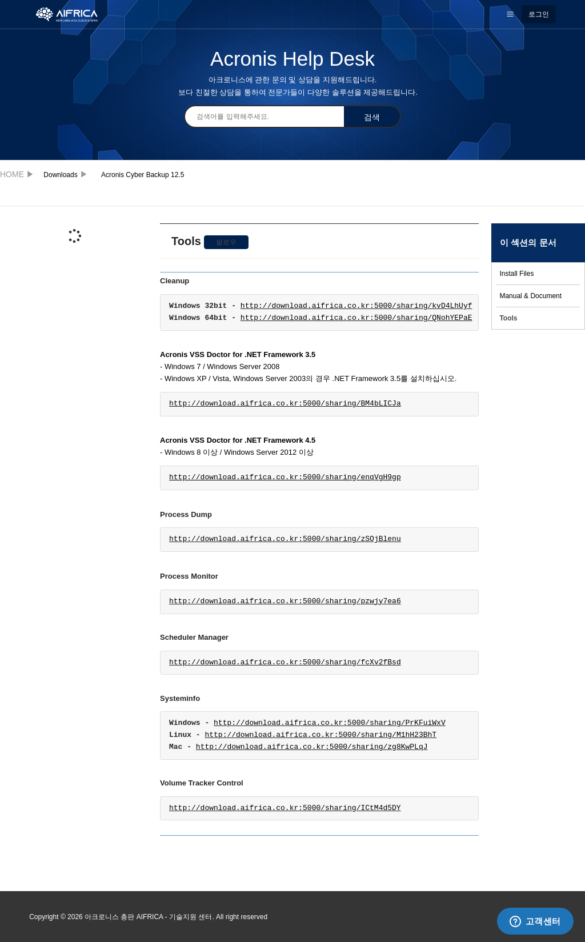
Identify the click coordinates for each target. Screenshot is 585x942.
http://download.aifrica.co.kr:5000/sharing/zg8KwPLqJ (312, 747)
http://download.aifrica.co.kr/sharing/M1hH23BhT (320, 735)
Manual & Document (530, 296)
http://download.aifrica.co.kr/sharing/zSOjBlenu (285, 539)
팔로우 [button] (226, 242)
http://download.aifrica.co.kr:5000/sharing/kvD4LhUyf (356, 306)
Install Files (516, 274)
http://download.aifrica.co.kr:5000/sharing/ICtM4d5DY (285, 808)
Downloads (60, 175)
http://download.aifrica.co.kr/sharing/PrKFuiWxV (330, 723)
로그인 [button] (538, 14)
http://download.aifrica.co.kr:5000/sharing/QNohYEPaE (356, 318)
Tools (508, 318)
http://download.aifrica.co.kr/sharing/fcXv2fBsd (285, 663)
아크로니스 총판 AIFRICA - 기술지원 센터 (13, 174)
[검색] (264, 116)
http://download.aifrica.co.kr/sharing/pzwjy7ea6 (285, 601)
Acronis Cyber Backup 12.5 (142, 175)
